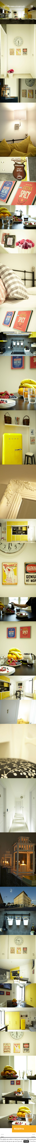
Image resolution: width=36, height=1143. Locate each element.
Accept (26, 1141)
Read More (33, 1141)
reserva (19, 1128)
